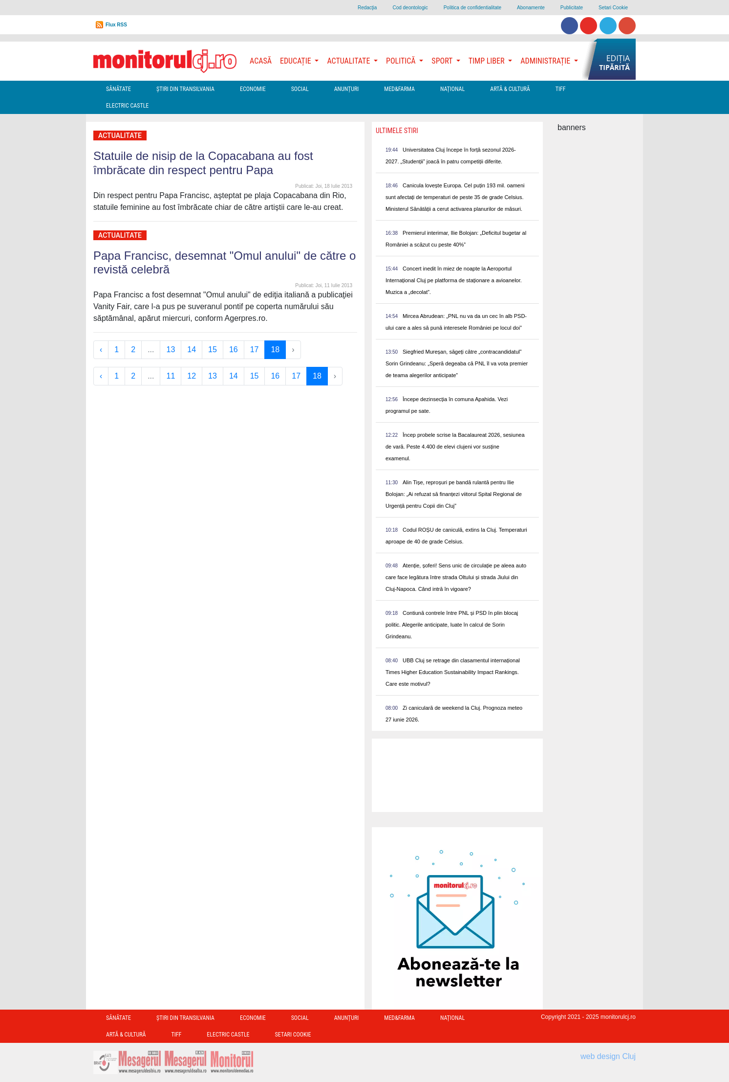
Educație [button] (296, 61)
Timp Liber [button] (487, 61)
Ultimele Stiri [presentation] (397, 131)
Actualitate (120, 135)
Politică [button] (401, 61)
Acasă (261, 61)
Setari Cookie (613, 7)
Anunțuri (346, 89)
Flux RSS (116, 24)
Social (300, 89)
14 (191, 349)
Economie (253, 89)
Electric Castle (127, 105)
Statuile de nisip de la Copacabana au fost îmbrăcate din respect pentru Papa (203, 163)
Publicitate (571, 7)
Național (452, 89)
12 (191, 376)
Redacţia (367, 7)
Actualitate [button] (349, 61)
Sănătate (118, 89)
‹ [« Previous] (101, 349)
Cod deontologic (410, 7)
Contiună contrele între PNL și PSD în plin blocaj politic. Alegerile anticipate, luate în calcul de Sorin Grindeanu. (452, 624)
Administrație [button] (546, 61)
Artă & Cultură (510, 89)
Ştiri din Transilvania (185, 89)
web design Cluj (608, 1056)
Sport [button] (442, 61)
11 (170, 376)
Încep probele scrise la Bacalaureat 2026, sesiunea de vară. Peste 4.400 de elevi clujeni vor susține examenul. (455, 446)
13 (170, 349)
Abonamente (531, 7)
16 (233, 349)
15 (212, 349)
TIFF (561, 89)
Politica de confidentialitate (472, 7)
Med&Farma (399, 89)
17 (254, 349)
